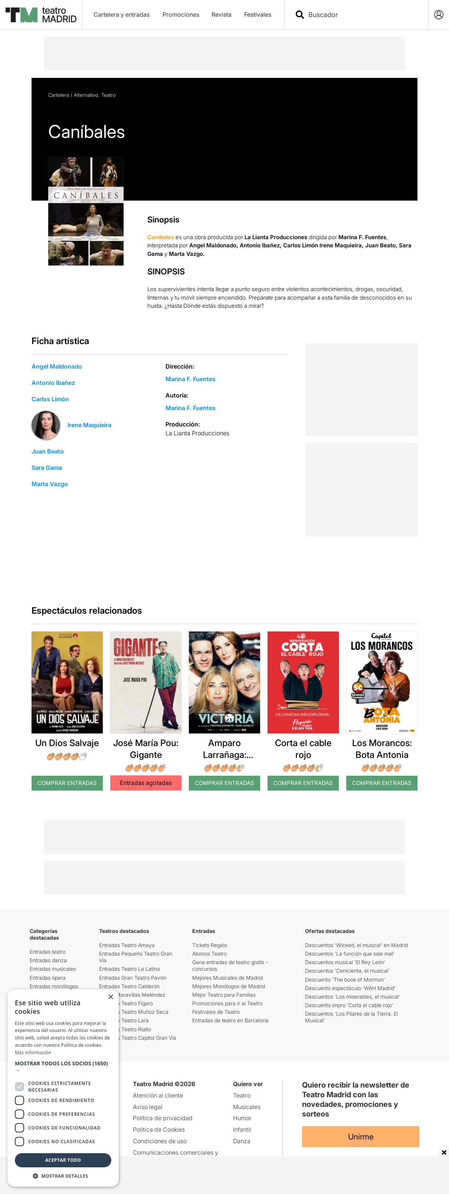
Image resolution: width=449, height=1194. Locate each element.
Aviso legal (148, 1107)
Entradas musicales (53, 969)
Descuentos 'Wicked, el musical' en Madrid (356, 945)
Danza (241, 1141)
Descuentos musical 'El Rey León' (345, 962)
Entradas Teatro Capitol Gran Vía (137, 1038)
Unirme (361, 1136)
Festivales (257, 14)
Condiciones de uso (160, 1141)
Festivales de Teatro (216, 1012)
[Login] (438, 14)
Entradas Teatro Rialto (125, 1029)
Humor (242, 1118)
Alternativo (86, 95)
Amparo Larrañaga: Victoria (224, 754)
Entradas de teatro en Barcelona (230, 1020)
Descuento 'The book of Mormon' (345, 979)
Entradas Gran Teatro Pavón (132, 977)
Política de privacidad (163, 1118)
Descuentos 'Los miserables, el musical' (352, 996)
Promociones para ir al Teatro (227, 1003)
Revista (222, 14)
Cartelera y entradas (122, 14)
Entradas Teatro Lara (124, 1020)
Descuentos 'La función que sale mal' (349, 953)
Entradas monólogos (54, 986)
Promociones (181, 14)
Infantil (242, 1129)
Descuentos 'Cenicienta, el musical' (347, 970)
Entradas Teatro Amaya (127, 945)
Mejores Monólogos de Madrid (228, 986)
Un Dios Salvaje (67, 743)
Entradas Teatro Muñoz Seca (133, 1012)
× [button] (110, 997)
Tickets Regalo (209, 945)
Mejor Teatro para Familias (224, 995)
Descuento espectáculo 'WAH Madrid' (350, 988)
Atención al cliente (158, 1095)
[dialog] (63, 1088)
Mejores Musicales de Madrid (227, 977)
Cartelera (58, 95)
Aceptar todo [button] (63, 1160)
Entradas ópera (48, 977)
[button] (63, 1066)
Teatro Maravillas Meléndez (132, 995)
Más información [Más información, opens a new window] (33, 1052)
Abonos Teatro (209, 953)
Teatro (108, 95)
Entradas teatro (48, 952)
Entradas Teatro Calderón (129, 986)
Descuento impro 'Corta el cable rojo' (349, 1005)
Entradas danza (48, 960)
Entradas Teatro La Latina (129, 969)
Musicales (246, 1107)
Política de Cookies (159, 1129)
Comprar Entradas (67, 782)
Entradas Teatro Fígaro (126, 1003)
